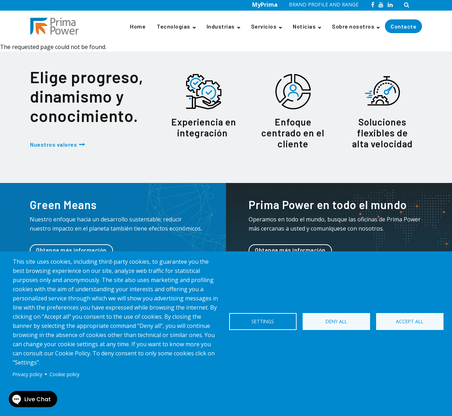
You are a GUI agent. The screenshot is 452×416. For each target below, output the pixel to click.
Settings (262, 321)
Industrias (221, 26)
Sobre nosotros (353, 26)
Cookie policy (64, 374)
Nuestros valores (53, 144)
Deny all (336, 321)
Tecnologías (173, 26)
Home (137, 26)
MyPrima (265, 4)
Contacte (403, 26)
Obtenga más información (71, 249)
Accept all (409, 321)
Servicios (264, 26)
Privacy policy (27, 374)
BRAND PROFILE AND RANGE (323, 4)
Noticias (304, 26)
